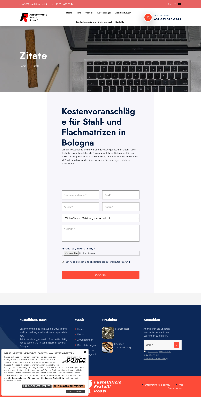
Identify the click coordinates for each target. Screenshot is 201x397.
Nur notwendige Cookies (36, 386)
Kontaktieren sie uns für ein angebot (94, 21)
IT (175, 4)
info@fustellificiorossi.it (34, 4)
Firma (78, 12)
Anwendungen (104, 12)
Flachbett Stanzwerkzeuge (123, 345)
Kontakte (119, 21)
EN (169, 4)
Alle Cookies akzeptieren (68, 386)
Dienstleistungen (123, 12)
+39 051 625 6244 (63, 4)
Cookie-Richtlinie (54, 378)
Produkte (89, 12)
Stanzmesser (122, 328)
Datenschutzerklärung (23, 378)
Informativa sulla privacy (157, 384)
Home (69, 12)
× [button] (85, 352)
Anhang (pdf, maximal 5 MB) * (78, 248)
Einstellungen (75, 391)
